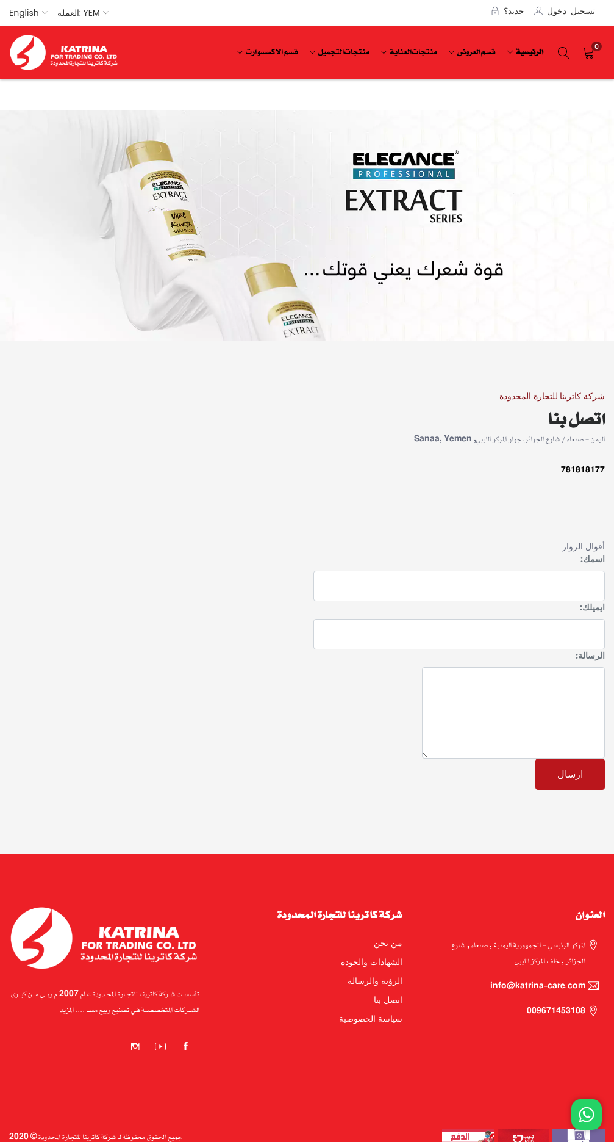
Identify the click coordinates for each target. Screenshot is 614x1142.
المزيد (67, 1009)
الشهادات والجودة (371, 962)
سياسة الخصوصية (370, 1019)
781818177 (583, 470)
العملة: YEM (78, 13)
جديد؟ (514, 10)
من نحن (388, 943)
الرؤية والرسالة (375, 981)
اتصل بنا (388, 1000)
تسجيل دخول (571, 10)
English (24, 13)
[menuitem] (528, 53)
